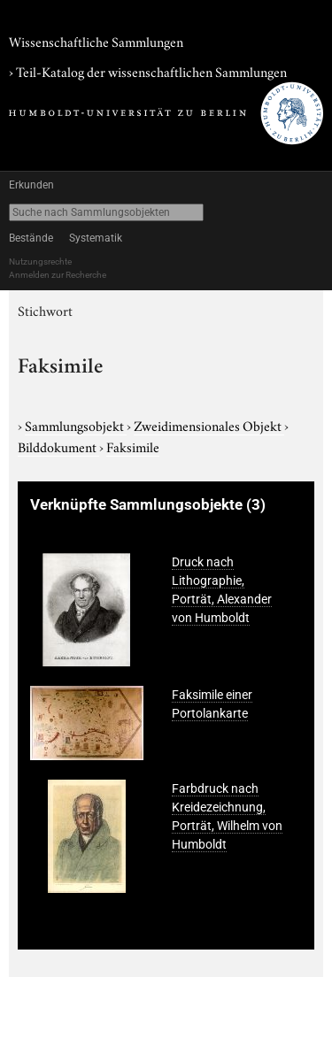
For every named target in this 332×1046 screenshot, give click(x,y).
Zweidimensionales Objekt (209, 425)
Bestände (31, 238)
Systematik (95, 238)
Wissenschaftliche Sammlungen (96, 40)
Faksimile (132, 446)
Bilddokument (58, 446)
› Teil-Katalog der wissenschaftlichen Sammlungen (148, 71)
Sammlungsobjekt (76, 425)
